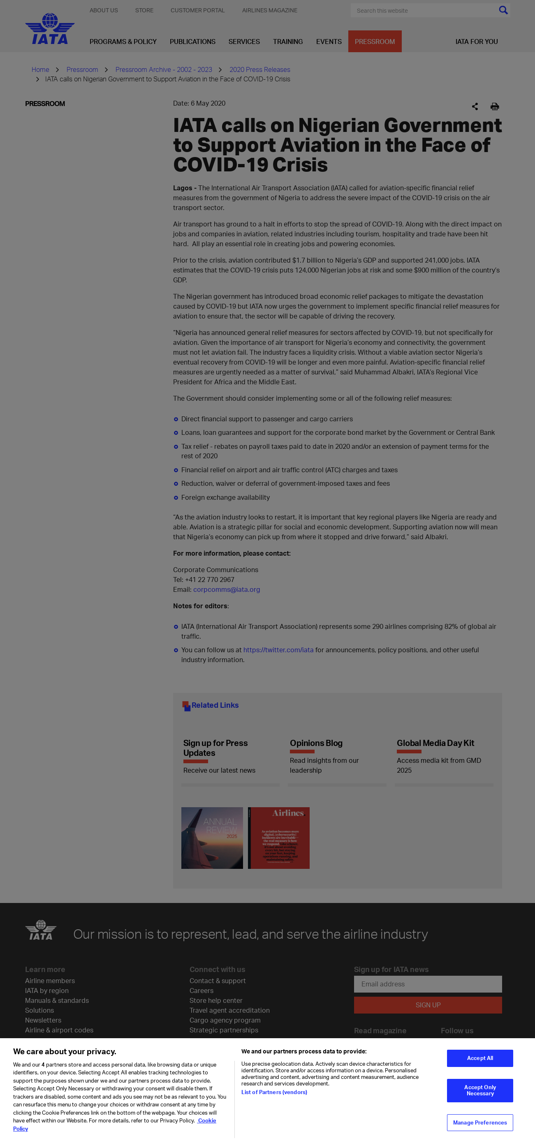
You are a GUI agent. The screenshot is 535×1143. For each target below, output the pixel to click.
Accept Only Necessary (480, 1094)
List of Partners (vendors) (274, 1095)
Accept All (480, 1061)
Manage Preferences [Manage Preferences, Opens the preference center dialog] (480, 1126)
